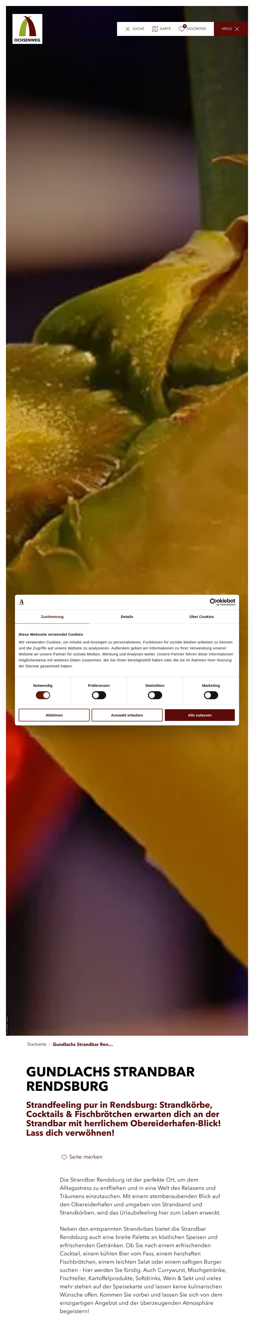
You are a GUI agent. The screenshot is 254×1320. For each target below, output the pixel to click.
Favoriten (192, 30)
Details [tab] (127, 616)
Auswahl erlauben (127, 715)
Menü (227, 30)
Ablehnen (54, 715)
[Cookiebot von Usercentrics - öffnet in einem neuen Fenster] (213, 602)
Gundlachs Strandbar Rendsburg (84, 1044)
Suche (138, 30)
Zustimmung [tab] (52, 616)
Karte (161, 30)
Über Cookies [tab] (202, 616)
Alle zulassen (200, 715)
